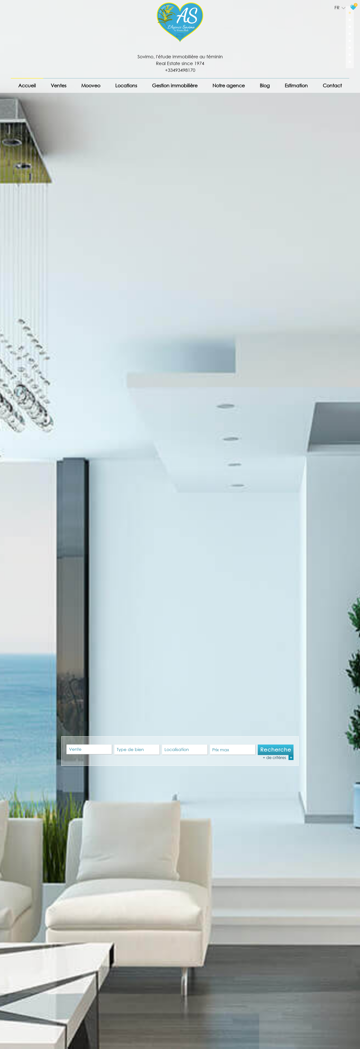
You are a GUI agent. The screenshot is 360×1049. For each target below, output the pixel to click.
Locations (126, 85)
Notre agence (228, 85)
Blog (265, 85)
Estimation (296, 85)
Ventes (58, 85)
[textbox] (137, 749)
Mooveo (90, 85)
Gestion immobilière (175, 85)
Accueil (27, 85)
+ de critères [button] (278, 757)
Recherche (275, 750)
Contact (332, 85)
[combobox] (89, 749)
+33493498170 (180, 70)
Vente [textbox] (75, 749)
